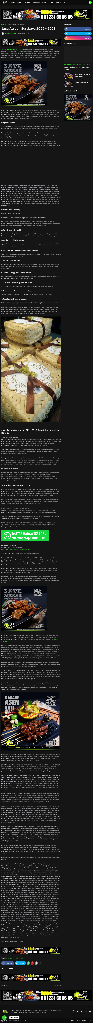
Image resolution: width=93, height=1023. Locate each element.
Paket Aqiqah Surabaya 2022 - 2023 (82, 75)
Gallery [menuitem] (26, 2)
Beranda (3, 24)
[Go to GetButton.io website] (4, 1021)
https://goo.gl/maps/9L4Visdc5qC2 (20, 549)
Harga (84, 1020)
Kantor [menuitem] (51, 2)
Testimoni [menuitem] (35, 2)
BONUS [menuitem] (65, 2)
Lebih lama (57, 985)
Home (72, 1020)
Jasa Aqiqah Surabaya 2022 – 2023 (12, 49)
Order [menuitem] (44, 2)
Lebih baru (5, 985)
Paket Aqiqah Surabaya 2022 (16, 24)
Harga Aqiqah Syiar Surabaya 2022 (76, 68)
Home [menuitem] (13, 2)
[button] (90, 2)
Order (90, 1020)
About (78, 1020)
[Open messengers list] (4, 1017)
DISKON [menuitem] (58, 2)
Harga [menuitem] (19, 2)
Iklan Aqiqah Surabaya (81, 82)
